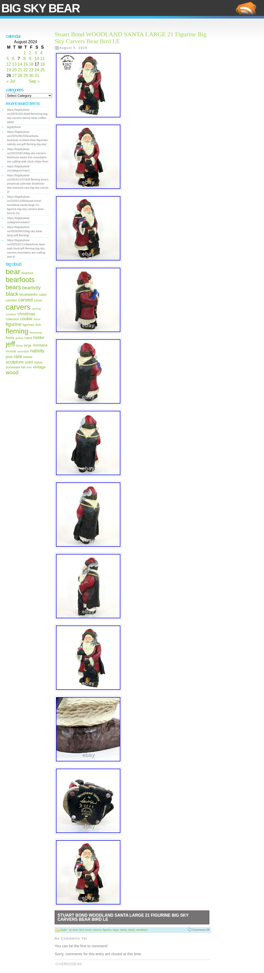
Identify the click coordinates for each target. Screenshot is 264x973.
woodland (141, 929)
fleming (17, 331)
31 (37, 75)
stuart (63, 929)
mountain (23, 351)
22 (25, 70)
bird (81, 929)
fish (38, 325)
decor (37, 319)
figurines (28, 325)
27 (14, 75)
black (12, 294)
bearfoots (20, 280)
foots (10, 337)
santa (123, 929)
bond (88, 929)
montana (40, 345)
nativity (37, 350)
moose (11, 351)
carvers (18, 307)
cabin (43, 295)
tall (23, 367)
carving (36, 308)
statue (38, 362)
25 (42, 70)
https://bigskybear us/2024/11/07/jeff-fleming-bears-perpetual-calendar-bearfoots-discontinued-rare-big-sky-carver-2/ (28, 183)
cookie (26, 318)
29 (25, 75)
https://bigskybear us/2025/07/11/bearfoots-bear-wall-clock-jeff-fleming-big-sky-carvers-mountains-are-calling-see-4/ (26, 248)
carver (38, 300)
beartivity (31, 287)
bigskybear (14, 126)
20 (14, 70)
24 (37, 70)
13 (14, 64)
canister (11, 300)
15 (25, 64)
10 (37, 58)
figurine (13, 324)
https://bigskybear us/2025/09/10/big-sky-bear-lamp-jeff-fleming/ (25, 231)
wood (12, 372)
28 (20, 75)
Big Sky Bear (40, 8)
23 (31, 70)
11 (42, 58)
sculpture (15, 361)
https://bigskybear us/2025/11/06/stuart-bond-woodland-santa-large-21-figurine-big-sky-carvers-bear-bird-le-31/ (26, 205)
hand (28, 338)
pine (9, 357)
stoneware (13, 367)
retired (27, 357)
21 (20, 70)
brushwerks (29, 294)
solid (29, 362)
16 (31, 64)
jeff (10, 344)
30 (31, 75)
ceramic (11, 314)
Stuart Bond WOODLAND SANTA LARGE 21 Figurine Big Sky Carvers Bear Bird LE (122, 917)
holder (39, 337)
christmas (26, 313)
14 (20, 64)
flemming (36, 332)
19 (8, 70)
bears (13, 287)
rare (18, 356)
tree (29, 367)
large (27, 345)
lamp (19, 345)
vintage (39, 367)
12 (8, 64)
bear (13, 271)
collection (12, 319)
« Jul (10, 81)
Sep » (34, 81)
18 (42, 64)
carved (25, 299)
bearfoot (27, 273)
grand (19, 338)
